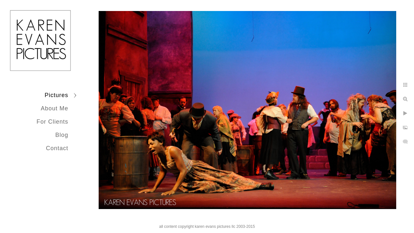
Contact (57, 148)
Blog (61, 135)
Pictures (56, 95)
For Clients (52, 121)
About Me (54, 108)
